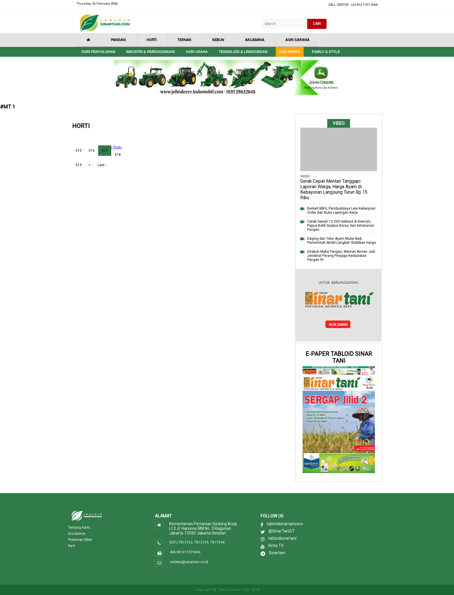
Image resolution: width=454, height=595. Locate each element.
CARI (317, 24)
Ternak (184, 40)
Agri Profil (290, 52)
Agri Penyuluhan (98, 52)
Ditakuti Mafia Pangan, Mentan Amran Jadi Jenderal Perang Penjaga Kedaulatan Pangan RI (341, 256)
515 (79, 151)
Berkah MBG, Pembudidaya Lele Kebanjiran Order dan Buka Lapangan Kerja (341, 210)
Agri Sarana (297, 40)
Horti (152, 40)
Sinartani (277, 552)
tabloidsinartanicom (285, 523)
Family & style (326, 52)
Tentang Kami (79, 528)
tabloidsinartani (282, 538)
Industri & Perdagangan (150, 52)
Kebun (218, 40)
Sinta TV (276, 545)
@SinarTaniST (281, 531)
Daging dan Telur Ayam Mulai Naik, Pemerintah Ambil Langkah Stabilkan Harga (341, 241)
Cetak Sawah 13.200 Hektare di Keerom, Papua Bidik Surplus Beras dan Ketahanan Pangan (340, 225)
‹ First (115, 147)
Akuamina (254, 40)
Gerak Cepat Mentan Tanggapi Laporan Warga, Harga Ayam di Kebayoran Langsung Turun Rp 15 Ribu (333, 189)
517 (105, 151)
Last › (102, 165)
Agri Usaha (197, 52)
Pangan (118, 40)
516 (92, 151)
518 (118, 155)
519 (79, 165)
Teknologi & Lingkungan (243, 52)
